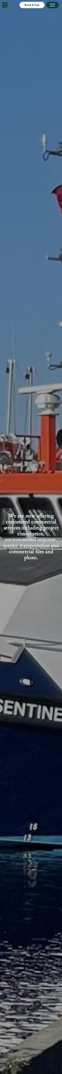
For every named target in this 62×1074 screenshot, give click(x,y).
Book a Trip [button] (32, 5)
